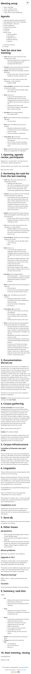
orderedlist (23, 669)
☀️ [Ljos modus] (12, 672)
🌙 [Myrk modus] (15, 672)
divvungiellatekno (24, 667)
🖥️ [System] (18, 672)
